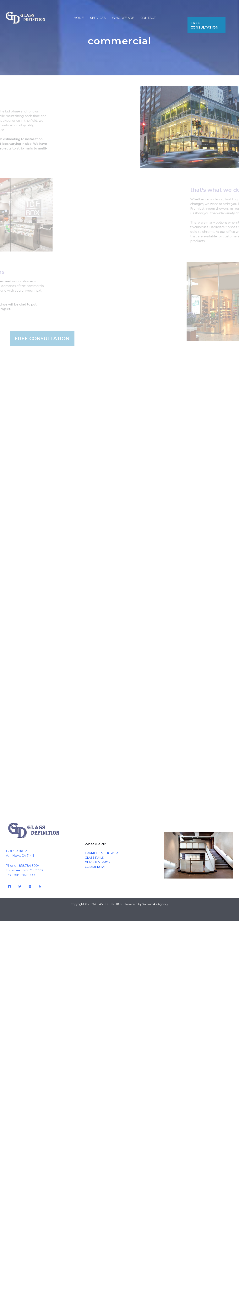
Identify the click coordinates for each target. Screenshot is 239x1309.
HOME (79, 18)
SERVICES (98, 18)
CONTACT (148, 18)
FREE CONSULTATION (204, 25)
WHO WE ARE (123, 18)
